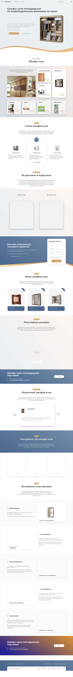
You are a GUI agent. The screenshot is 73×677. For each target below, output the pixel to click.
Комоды (43, 675)
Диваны (53, 675)
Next (34, 90)
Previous (9, 90)
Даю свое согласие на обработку (58, 265)
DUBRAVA (7, 2)
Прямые (31, 315)
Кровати (59, 675)
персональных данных (56, 265)
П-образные (53, 315)
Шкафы (38, 675)
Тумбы (64, 675)
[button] (32, 369)
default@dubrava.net (15, 263)
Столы (48, 675)
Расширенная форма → (27, 33)
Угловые (11, 315)
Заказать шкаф (36, 169)
